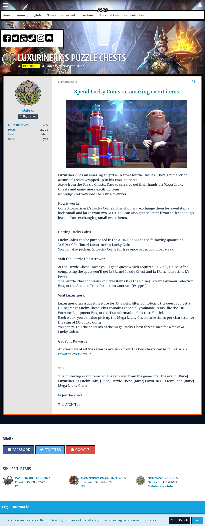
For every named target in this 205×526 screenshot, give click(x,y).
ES (83, 486)
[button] (5, 5)
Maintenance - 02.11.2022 (163, 478)
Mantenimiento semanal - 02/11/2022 (104, 478)
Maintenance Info (160, 486)
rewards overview (72, 354)
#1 (193, 82)
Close (197, 520)
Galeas (51, 66)
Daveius (86, 482)
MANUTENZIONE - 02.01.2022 (32, 478)
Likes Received (18, 125)
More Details (179, 520)
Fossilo (20, 482)
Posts (12, 129)
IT (16, 486)
